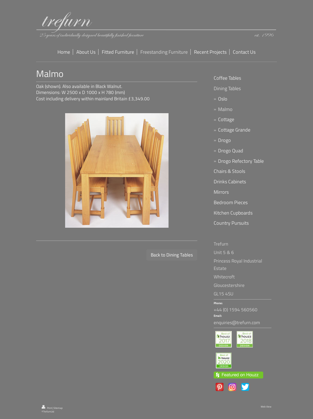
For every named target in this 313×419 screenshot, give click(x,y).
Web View (266, 407)
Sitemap (58, 408)
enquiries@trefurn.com (237, 322)
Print (47, 408)
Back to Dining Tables (172, 254)
